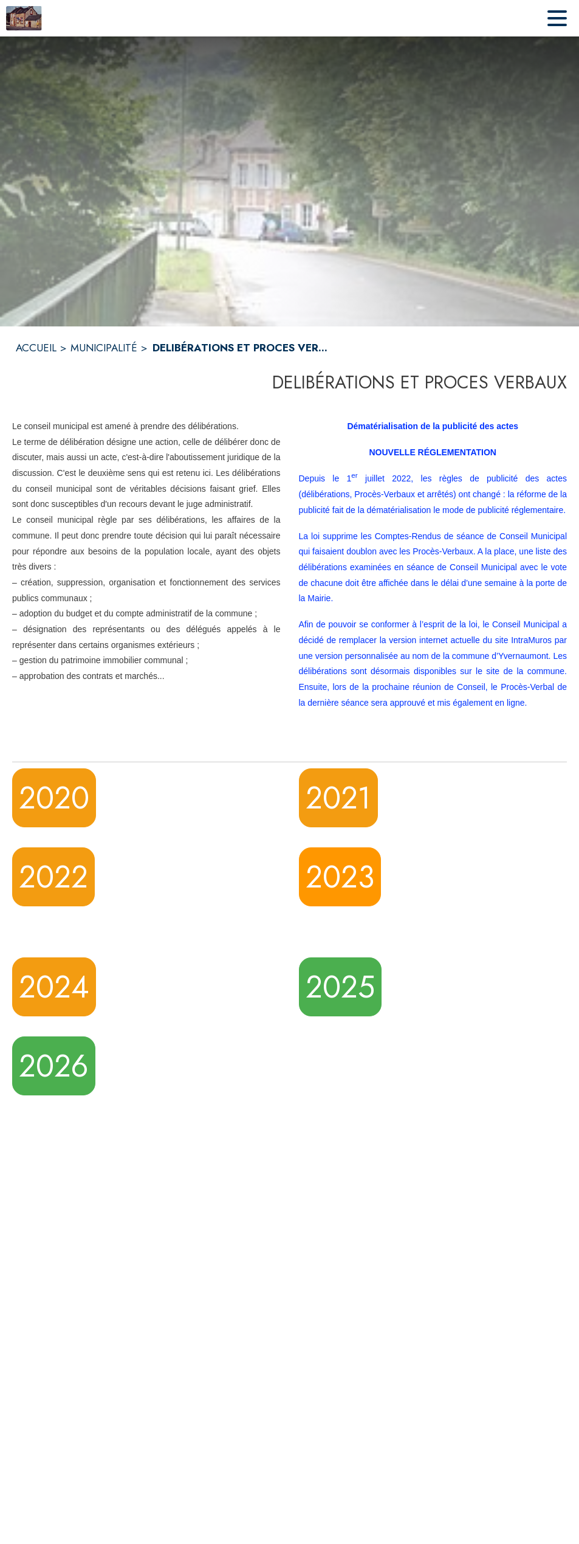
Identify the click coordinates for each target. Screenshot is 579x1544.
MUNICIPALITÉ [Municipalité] (103, 347)
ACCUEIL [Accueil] (36, 347)
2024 (54, 987)
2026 (54, 1066)
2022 (53, 877)
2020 (54, 798)
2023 (340, 877)
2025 (340, 987)
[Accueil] (24, 18)
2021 (338, 798)
